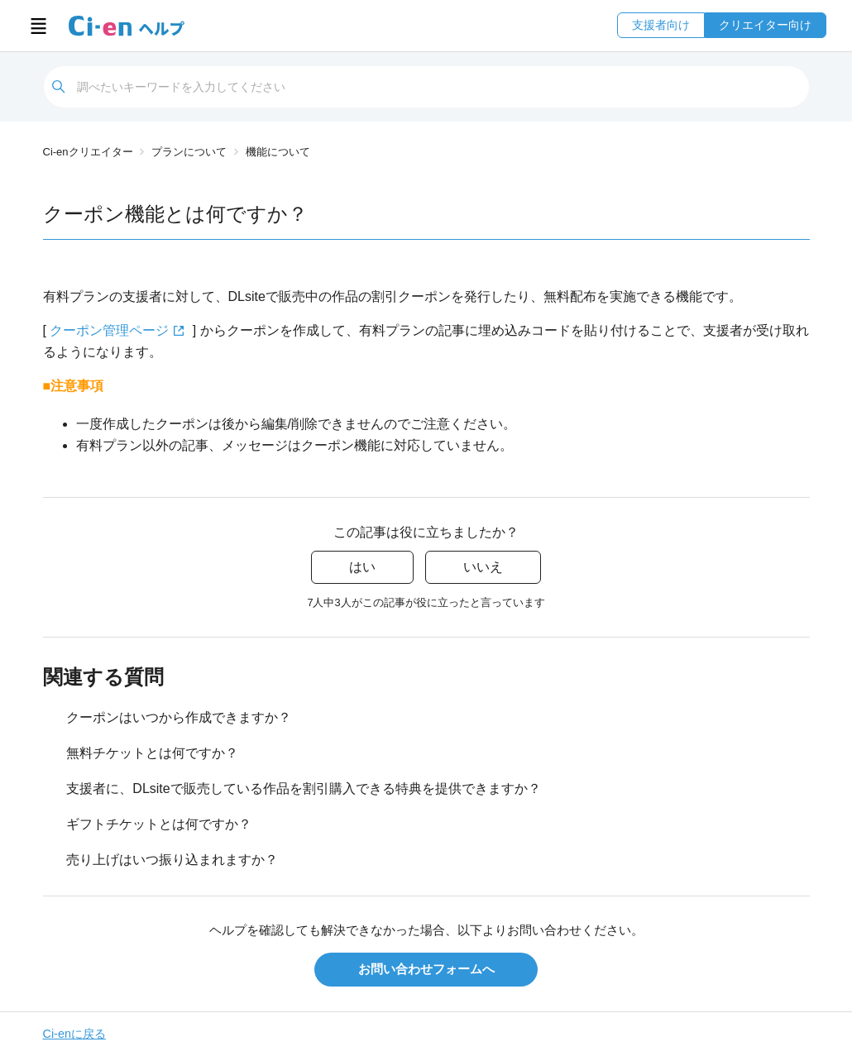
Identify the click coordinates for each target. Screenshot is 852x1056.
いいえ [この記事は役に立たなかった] (483, 567)
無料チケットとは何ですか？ (152, 753)
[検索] (426, 86)
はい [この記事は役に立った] (362, 567)
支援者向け (661, 24)
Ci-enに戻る (74, 1033)
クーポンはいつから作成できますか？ (178, 717)
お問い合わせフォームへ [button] (426, 969)
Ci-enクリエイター (88, 152)
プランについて (189, 152)
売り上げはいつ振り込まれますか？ (172, 860)
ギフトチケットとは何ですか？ (158, 824)
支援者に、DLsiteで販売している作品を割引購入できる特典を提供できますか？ (303, 788)
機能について (278, 152)
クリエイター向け (765, 24)
